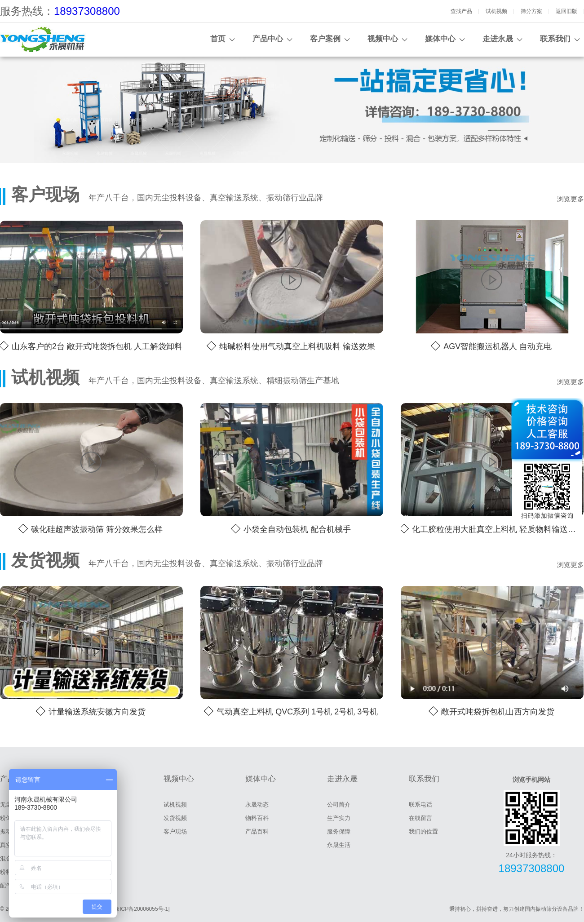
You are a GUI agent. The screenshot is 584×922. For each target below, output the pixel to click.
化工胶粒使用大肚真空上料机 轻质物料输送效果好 (498, 529)
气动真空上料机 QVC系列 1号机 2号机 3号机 (297, 711)
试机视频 (496, 11)
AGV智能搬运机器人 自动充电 (497, 346)
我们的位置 (423, 831)
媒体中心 (440, 39)
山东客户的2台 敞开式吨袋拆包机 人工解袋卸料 (97, 346)
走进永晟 (497, 39)
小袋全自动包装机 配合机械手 (297, 529)
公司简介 (338, 804)
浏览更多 (570, 199)
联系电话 (420, 804)
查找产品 (461, 11)
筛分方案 (531, 11)
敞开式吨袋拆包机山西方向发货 (497, 711)
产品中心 (267, 39)
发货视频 (175, 818)
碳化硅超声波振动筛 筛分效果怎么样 (97, 529)
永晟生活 (338, 845)
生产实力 (338, 818)
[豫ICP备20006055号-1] (141, 909)
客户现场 (175, 831)
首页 (218, 39)
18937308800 (87, 11)
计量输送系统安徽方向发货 (97, 711)
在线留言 (420, 818)
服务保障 (338, 831)
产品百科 (257, 831)
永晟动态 (257, 804)
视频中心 (382, 39)
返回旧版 (566, 11)
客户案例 (325, 39)
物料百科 (257, 818)
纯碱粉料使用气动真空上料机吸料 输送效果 (297, 346)
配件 (6, 885)
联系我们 (555, 39)
